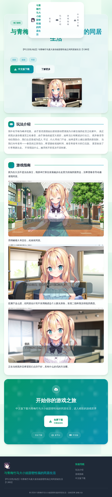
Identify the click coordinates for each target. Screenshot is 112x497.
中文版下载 (80, 478)
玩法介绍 (79, 469)
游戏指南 (79, 474)
